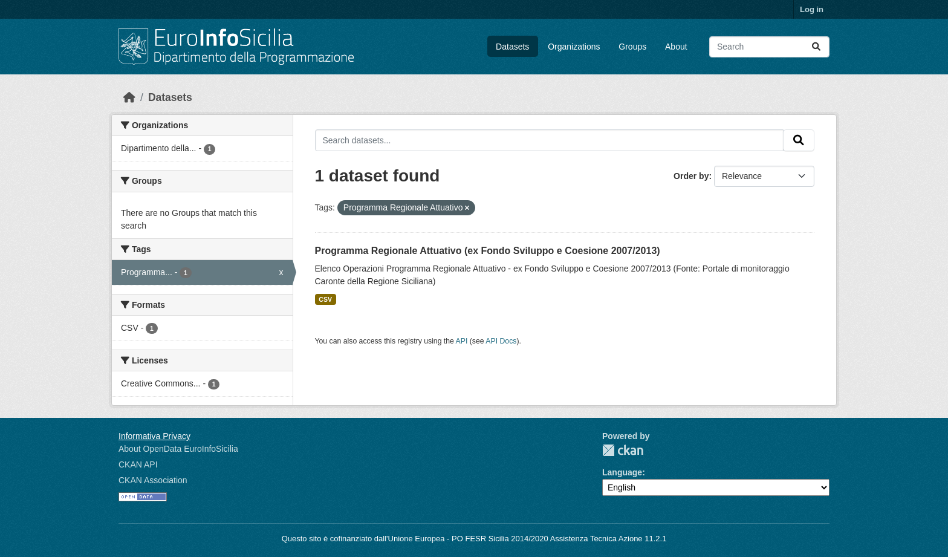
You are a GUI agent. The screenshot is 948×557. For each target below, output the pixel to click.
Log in (811, 9)
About (676, 46)
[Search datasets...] (769, 46)
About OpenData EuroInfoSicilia (178, 449)
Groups (632, 46)
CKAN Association (152, 480)
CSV (325, 299)
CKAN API (138, 464)
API (462, 341)
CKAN (622, 450)
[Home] (129, 97)
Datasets (512, 46)
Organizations (574, 46)
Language (622, 472)
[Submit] (816, 46)
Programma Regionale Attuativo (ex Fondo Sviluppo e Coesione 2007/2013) (487, 251)
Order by (691, 176)
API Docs (500, 341)
